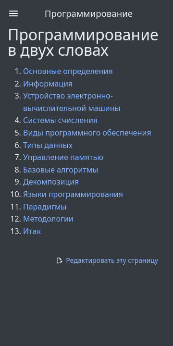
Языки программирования (73, 194)
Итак (32, 231)
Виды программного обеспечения (87, 132)
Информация (48, 83)
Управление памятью (63, 157)
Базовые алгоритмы (60, 169)
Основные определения (68, 71)
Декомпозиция (51, 181)
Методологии (48, 218)
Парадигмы (44, 206)
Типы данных (48, 145)
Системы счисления (60, 120)
